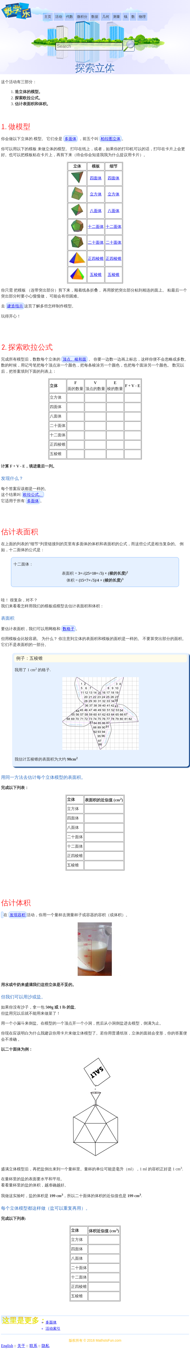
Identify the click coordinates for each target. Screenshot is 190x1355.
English (7, 1346)
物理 (142, 17)
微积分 (82, 17)
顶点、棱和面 (74, 359)
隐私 (45, 1346)
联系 (33, 1346)
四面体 (96, 178)
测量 (116, 17)
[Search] (89, 46)
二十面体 (96, 242)
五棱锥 (96, 274)
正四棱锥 (96, 258)
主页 (47, 17)
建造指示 (15, 306)
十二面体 (96, 226)
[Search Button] (129, 45)
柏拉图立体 (110, 139)
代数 (69, 17)
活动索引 (53, 1328)
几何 (105, 17)
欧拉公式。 (33, 495)
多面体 (70, 139)
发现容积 (17, 915)
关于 (21, 1346)
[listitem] (47, 16)
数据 (94, 17)
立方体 (96, 194)
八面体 (96, 211)
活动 (58, 17)
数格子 (68, 629)
